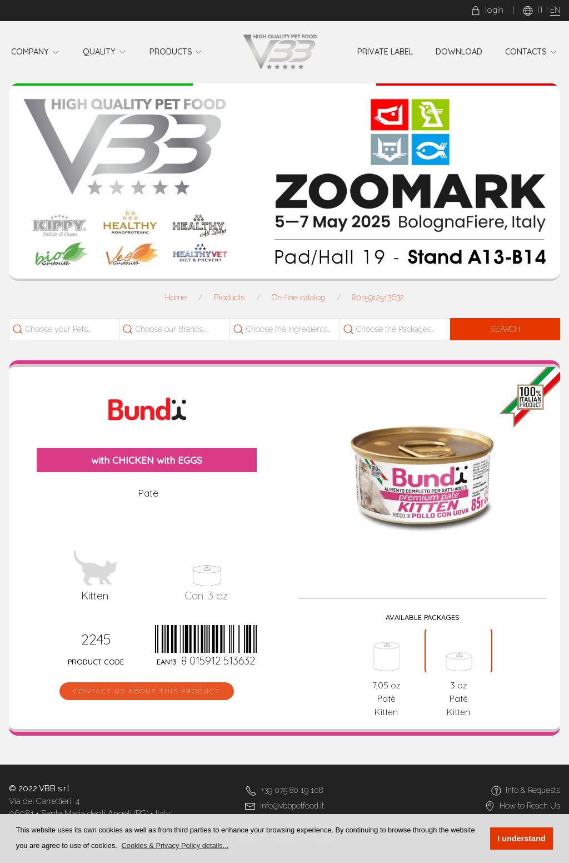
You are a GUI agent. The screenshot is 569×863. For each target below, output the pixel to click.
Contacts (531, 52)
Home (176, 297)
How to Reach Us (530, 805)
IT (540, 10)
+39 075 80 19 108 (292, 790)
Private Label (385, 52)
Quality (105, 52)
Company (35, 52)
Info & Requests (533, 790)
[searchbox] (74, 329)
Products (176, 52)
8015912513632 (378, 297)
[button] (174, 845)
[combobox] (67, 329)
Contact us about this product (146, 691)
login (487, 10)
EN (555, 10)
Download (459, 52)
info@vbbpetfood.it (292, 805)
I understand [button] (521, 838)
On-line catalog (298, 297)
